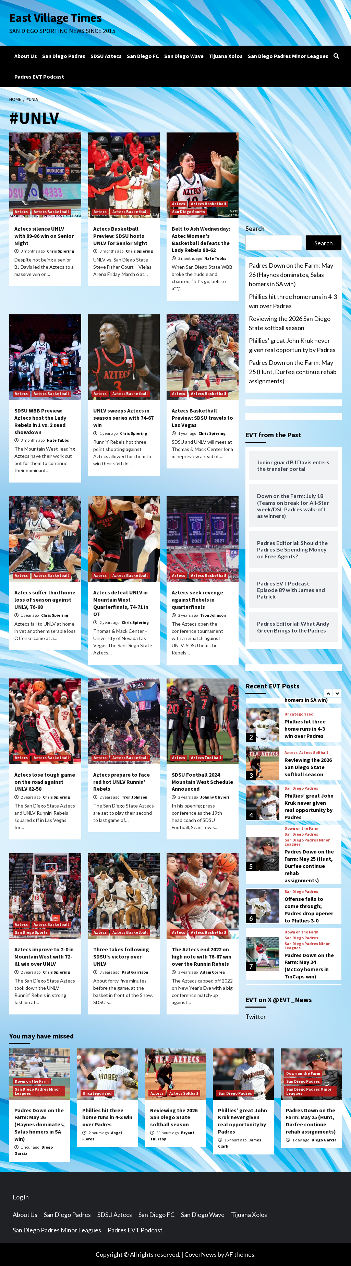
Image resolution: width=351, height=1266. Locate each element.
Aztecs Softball (313, 753)
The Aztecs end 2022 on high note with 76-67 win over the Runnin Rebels (201, 956)
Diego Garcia (324, 1139)
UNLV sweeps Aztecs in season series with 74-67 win (123, 417)
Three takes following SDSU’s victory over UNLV (121, 956)
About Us (25, 56)
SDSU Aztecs (106, 56)
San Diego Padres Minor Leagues (288, 56)
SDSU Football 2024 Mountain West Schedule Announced (202, 781)
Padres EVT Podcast (39, 76)
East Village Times (55, 17)
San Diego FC (143, 56)
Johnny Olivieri (214, 797)
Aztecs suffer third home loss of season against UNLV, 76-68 (44, 599)
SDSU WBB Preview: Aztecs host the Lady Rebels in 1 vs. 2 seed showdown (40, 421)
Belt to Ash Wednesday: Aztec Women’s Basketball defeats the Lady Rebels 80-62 (201, 239)
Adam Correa (212, 972)
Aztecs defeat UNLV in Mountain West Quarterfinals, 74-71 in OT (120, 603)
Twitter (255, 1016)
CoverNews (200, 1254)
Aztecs (21, 211)
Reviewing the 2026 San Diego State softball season (289, 323)
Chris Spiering (60, 251)
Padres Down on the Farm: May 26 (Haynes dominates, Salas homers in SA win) (291, 275)
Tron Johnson (213, 615)
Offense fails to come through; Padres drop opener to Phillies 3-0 (309, 909)
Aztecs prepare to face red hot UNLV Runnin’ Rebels (121, 781)
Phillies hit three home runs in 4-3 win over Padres (293, 301)
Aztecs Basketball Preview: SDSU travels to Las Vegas (202, 417)
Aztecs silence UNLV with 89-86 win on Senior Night (44, 235)
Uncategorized (299, 714)
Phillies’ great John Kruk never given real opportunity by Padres (292, 345)
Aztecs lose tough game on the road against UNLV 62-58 (44, 781)
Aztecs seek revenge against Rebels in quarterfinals (197, 599)
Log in (21, 1197)
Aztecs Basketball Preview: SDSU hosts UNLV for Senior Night (120, 235)
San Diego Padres (63, 56)
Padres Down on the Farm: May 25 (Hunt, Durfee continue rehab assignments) (293, 372)
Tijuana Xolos (226, 56)
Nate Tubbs (215, 258)
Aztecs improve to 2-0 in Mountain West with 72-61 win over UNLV (44, 956)
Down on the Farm (301, 828)
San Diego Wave (184, 56)
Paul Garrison (135, 972)
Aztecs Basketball (51, 211)
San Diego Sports (188, 211)
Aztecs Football (206, 757)
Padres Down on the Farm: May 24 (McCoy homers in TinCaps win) (309, 966)
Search (255, 228)
